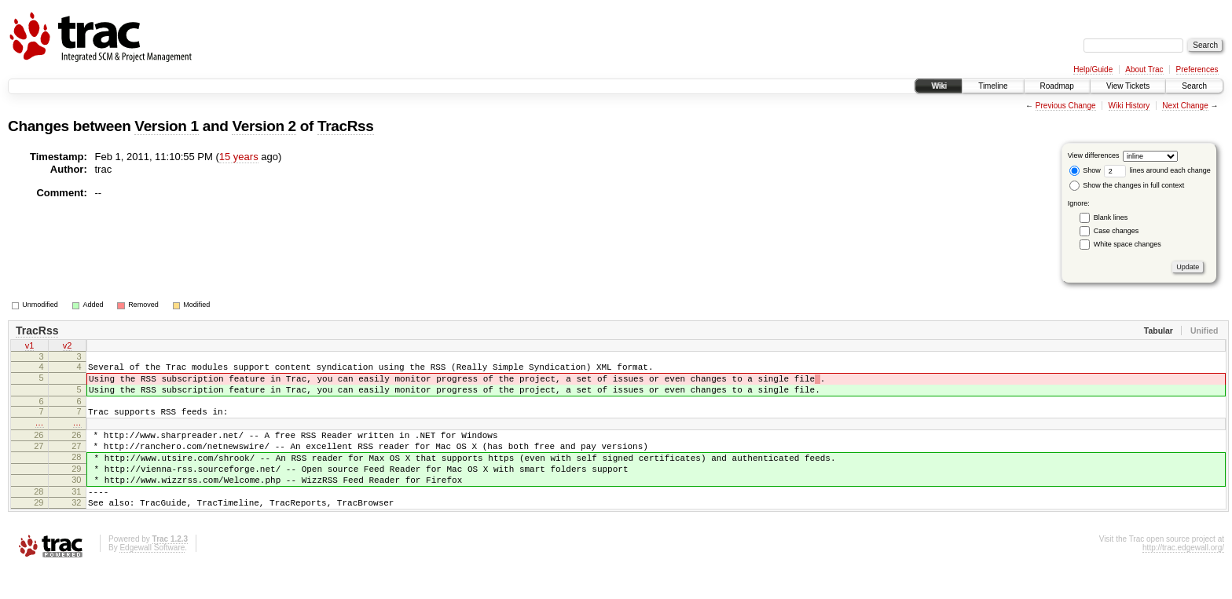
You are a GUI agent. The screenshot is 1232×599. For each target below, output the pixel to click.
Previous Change (1066, 105)
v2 (67, 347)
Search (1194, 86)
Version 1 (166, 126)
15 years (238, 157)
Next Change (1185, 105)
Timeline (992, 86)
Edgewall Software (152, 578)
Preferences (1197, 69)
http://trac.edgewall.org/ (1183, 578)
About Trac (1144, 69)
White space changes (1127, 244)
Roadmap (1057, 86)
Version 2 (263, 126)
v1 (30, 347)
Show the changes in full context (1127, 185)
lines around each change (1157, 170)
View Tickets (1128, 86)
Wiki (938, 86)
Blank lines (1111, 217)
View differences (1094, 155)
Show (1085, 170)
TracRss (345, 126)
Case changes (1116, 231)
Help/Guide (1093, 69)
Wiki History (1129, 105)
